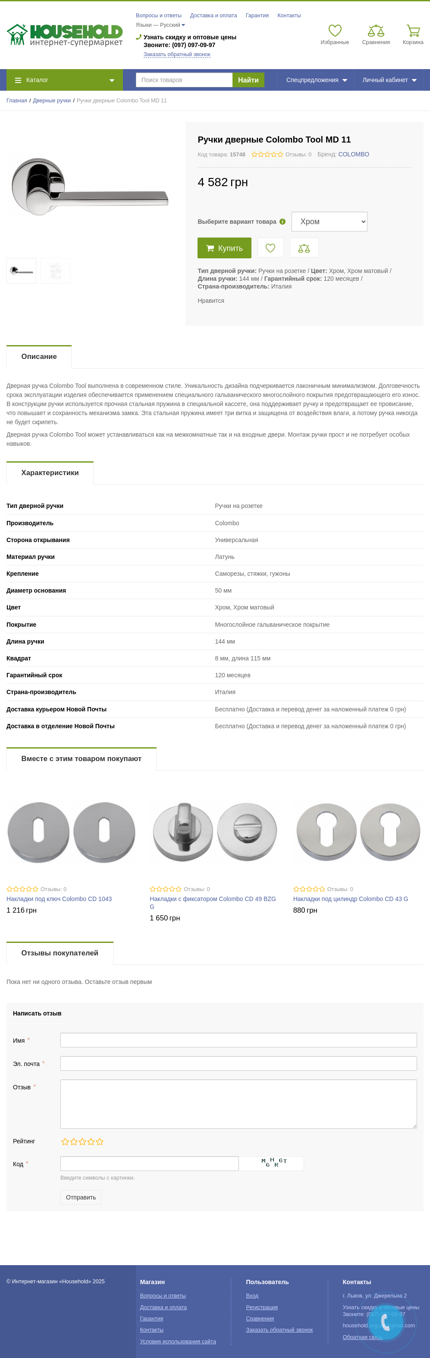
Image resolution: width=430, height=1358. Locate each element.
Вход (252, 1296)
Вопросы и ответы (159, 16)
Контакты (289, 16)
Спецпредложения (316, 79)
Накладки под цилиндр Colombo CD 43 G (350, 898)
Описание (39, 356)
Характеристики (50, 473)
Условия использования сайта (178, 1342)
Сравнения (260, 1319)
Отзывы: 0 (298, 155)
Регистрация (262, 1307)
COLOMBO (354, 154)
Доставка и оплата (213, 16)
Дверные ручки (52, 101)
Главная (16, 101)
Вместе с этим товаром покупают (82, 759)
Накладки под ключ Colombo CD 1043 (59, 898)
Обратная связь (363, 1337)
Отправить (81, 1197)
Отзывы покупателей (60, 953)
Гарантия (257, 16)
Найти (248, 80)
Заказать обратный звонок (177, 54)
